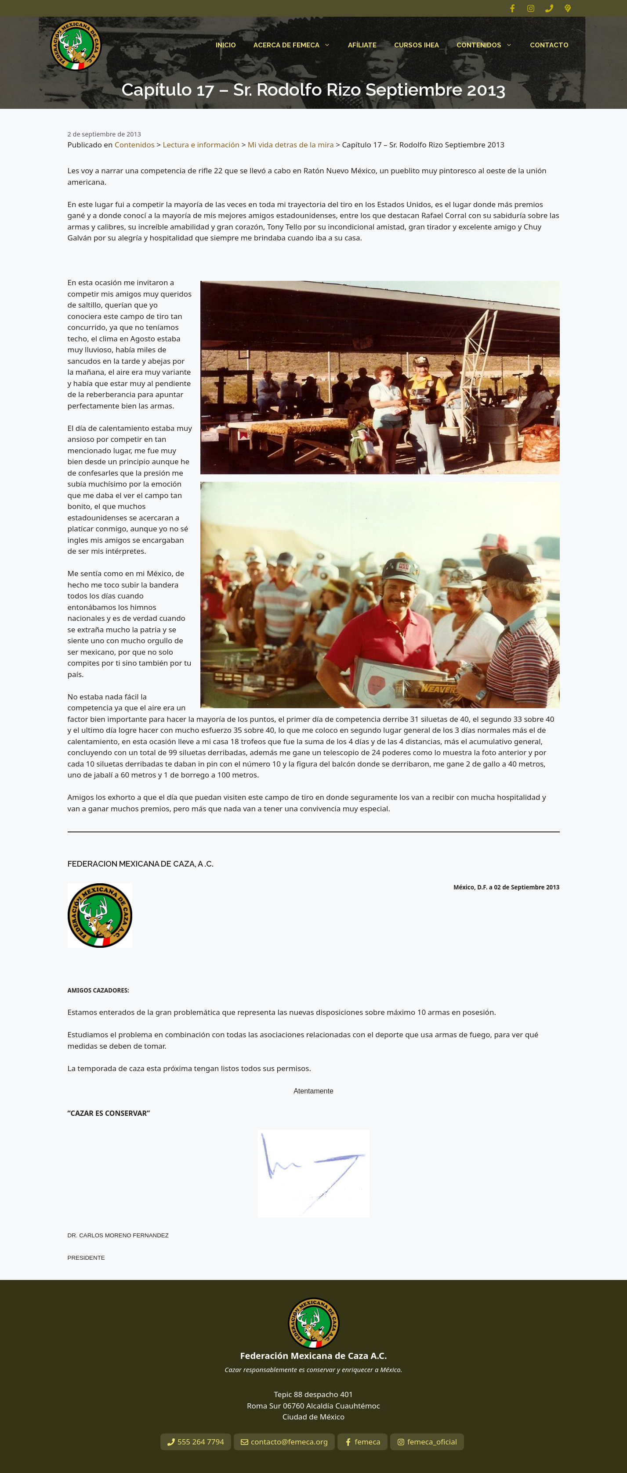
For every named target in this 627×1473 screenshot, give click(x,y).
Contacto (549, 45)
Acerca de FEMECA (296, 45)
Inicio (226, 45)
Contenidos (489, 45)
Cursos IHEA (416, 45)
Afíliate (362, 45)
